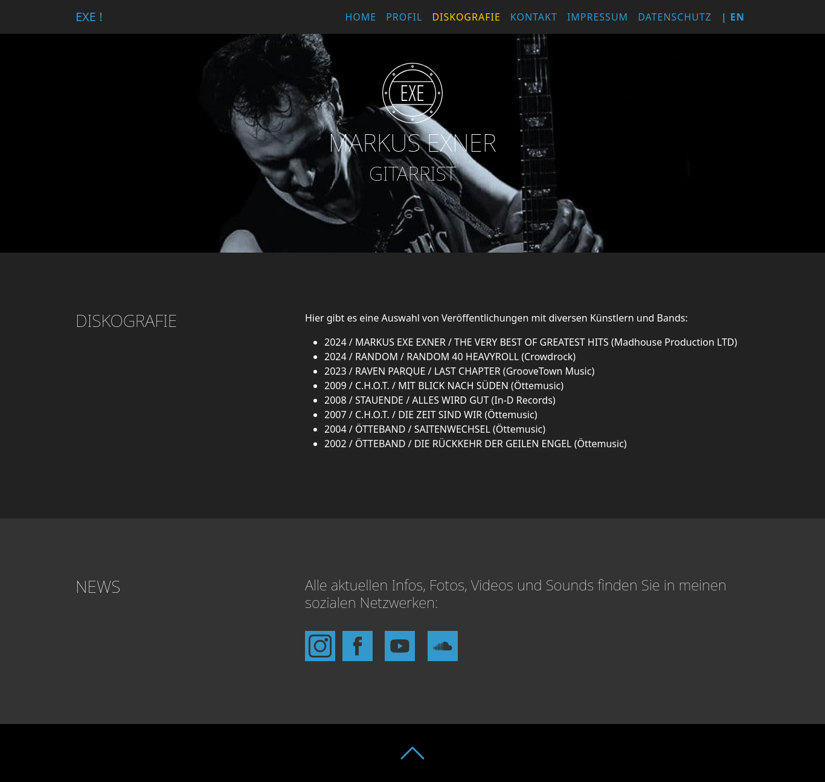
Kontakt (533, 17)
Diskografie (466, 17)
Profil (404, 17)
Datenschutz (674, 17)
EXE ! (89, 16)
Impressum (597, 17)
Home (360, 17)
